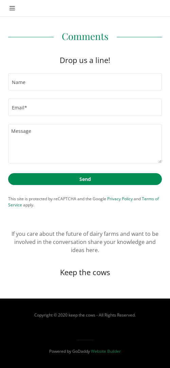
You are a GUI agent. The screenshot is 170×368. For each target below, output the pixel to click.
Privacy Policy (120, 199)
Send (85, 179)
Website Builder (106, 351)
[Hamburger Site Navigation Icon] (12, 8)
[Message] (85, 143)
